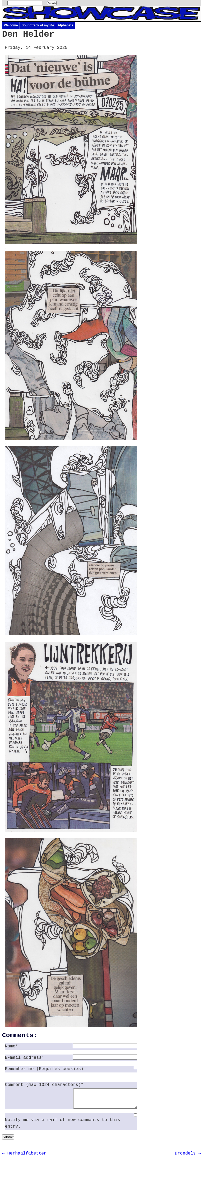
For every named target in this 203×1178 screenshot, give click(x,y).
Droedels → (188, 1157)
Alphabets (65, 25)
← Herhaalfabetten (24, 1157)
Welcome (11, 25)
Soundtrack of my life (38, 25)
